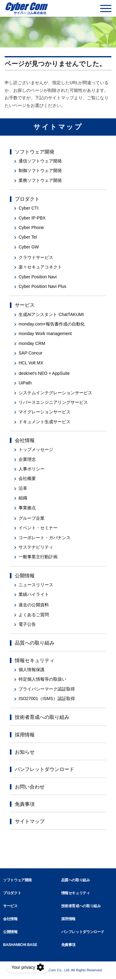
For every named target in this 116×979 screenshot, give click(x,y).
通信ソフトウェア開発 (40, 160)
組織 (23, 497)
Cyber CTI (28, 208)
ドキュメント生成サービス (45, 421)
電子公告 (27, 624)
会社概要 (27, 478)
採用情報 (25, 734)
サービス (25, 305)
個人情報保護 (32, 669)
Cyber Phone (31, 227)
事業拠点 (27, 507)
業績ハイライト (34, 594)
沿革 (23, 488)
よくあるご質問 (34, 614)
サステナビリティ (36, 547)
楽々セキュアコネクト (40, 266)
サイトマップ (30, 821)
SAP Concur (30, 352)
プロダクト (27, 199)
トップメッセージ (36, 449)
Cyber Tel (28, 237)
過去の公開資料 (34, 604)
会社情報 (25, 440)
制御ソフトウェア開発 (40, 170)
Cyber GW (29, 246)
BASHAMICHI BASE (20, 945)
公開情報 (25, 575)
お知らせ (25, 752)
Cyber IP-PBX (32, 217)
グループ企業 (32, 518)
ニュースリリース (36, 584)
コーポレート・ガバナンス (45, 537)
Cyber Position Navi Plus (42, 286)
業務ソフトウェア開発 (40, 180)
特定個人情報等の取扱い (42, 679)
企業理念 (27, 459)
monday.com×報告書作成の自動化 (51, 324)
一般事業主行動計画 (38, 556)
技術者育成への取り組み (42, 717)
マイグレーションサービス (45, 411)
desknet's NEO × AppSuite (44, 373)
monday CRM (32, 343)
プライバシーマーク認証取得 (47, 688)
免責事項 (25, 804)
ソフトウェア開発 (34, 151)
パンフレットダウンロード (44, 769)
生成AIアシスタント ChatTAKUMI (51, 314)
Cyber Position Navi (38, 276)
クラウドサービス (36, 257)
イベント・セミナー (38, 527)
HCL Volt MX (31, 362)
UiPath (25, 382)
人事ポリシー (32, 468)
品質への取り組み (34, 642)
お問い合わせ (30, 786)
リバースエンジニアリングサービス (53, 402)
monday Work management (45, 333)
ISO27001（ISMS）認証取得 (47, 698)
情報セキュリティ (34, 660)
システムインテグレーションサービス (55, 392)
